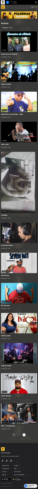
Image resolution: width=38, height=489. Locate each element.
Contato (16, 465)
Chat (15, 468)
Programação (5, 468)
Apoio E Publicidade (19, 474)
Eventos (4, 471)
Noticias (4, 474)
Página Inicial (5, 465)
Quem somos (17, 471)
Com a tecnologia (6, 486)
